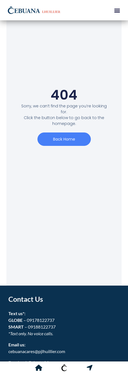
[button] (117, 10)
